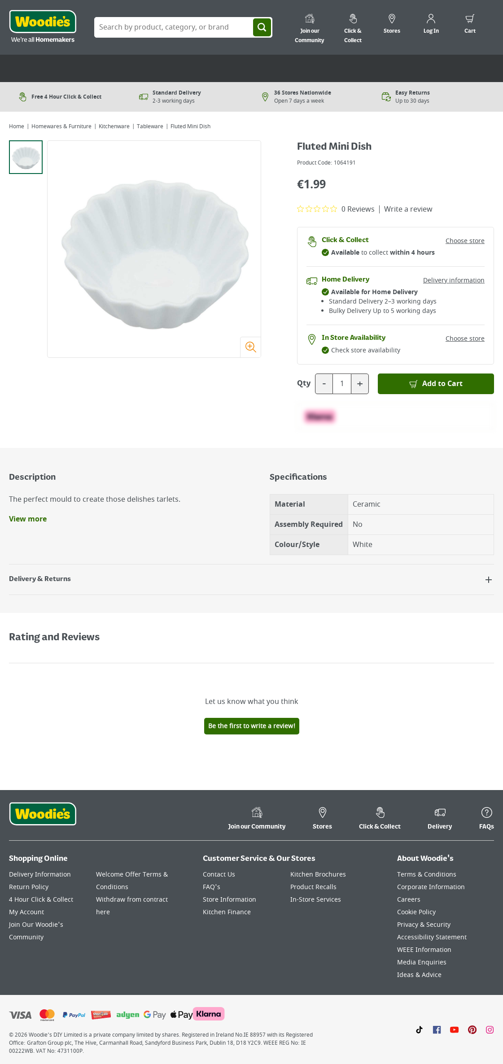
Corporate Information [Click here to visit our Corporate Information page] (431, 887)
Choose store (465, 241)
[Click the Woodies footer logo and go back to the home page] (42, 820)
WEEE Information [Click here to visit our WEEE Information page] (424, 950)
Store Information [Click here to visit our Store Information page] (229, 899)
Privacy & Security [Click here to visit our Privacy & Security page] (424, 924)
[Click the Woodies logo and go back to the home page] (42, 27)
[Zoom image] (250, 347)
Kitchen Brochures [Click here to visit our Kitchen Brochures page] (318, 874)
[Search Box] (183, 27)
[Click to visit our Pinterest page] (472, 1029)
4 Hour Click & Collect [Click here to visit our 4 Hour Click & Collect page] (41, 899)
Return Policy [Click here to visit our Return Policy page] (28, 887)
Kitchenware (114, 126)
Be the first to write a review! (251, 726)
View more (28, 519)
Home (16, 126)
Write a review (408, 209)
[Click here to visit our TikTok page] (419, 1029)
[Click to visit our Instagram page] (490, 1029)
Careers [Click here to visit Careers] (408, 899)
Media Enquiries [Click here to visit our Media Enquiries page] (421, 962)
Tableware (150, 126)
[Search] (262, 27)
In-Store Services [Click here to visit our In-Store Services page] (315, 899)
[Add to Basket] (436, 383)
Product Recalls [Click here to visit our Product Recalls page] (313, 887)
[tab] (26, 157)
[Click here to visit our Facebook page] (437, 1029)
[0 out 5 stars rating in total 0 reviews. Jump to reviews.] (336, 209)
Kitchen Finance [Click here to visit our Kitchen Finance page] (227, 912)
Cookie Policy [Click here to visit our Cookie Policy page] (416, 912)
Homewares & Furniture (61, 126)
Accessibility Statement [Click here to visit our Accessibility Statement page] (432, 937)
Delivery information (454, 280)
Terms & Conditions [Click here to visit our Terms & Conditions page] (426, 874)
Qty (304, 383)
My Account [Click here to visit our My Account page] (26, 912)
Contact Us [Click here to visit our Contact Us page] (219, 874)
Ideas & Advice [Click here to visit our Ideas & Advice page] (419, 975)
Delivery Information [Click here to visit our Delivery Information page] (40, 874)
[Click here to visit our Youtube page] (454, 1029)
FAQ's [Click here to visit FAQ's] (211, 887)
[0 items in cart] (470, 25)
